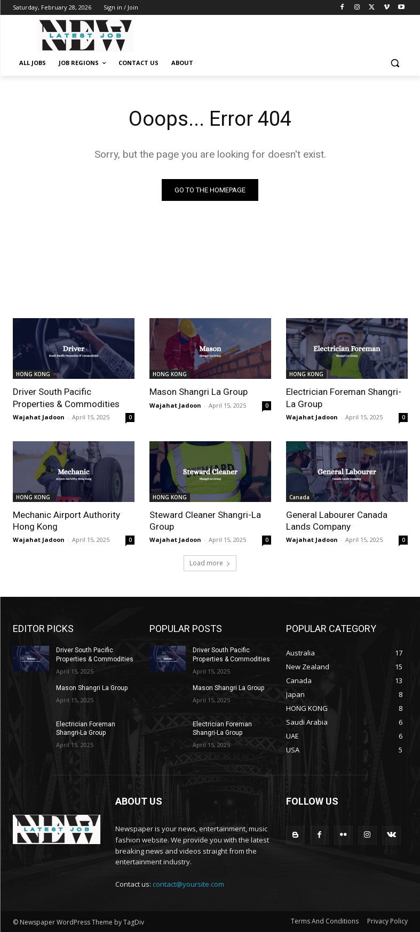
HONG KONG (33, 374)
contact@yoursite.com (188, 884)
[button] (395, 63)
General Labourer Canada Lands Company (336, 520)
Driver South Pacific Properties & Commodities (66, 397)
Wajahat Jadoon (39, 417)
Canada (299, 497)
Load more (210, 563)
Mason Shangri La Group (198, 391)
